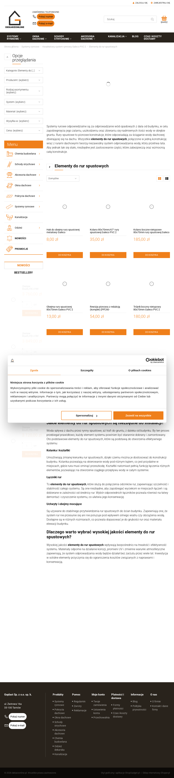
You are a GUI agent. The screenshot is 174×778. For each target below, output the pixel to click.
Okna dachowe (23, 185)
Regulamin (80, 701)
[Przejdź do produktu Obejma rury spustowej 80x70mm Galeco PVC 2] (65, 284)
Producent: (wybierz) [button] (17, 80)
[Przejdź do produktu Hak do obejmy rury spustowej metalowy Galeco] (65, 206)
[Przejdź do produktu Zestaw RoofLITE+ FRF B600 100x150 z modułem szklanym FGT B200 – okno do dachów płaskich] (31, 334)
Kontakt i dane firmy (160, 708)
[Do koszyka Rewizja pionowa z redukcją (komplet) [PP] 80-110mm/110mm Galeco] (108, 332)
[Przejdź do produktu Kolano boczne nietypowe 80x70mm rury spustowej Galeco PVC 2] (151, 206)
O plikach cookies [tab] (140, 370)
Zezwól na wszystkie (138, 415)
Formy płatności (118, 707)
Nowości (20, 238)
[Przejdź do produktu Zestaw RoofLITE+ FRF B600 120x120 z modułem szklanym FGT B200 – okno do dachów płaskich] (31, 287)
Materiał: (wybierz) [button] (16, 111)
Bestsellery (23, 272)
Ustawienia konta (99, 711)
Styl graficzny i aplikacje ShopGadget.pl (120, 772)
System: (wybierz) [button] (15, 102)
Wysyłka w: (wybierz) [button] (17, 121)
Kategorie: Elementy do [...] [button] (20, 70)
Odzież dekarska (59, 748)
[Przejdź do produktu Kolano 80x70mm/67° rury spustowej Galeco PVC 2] (108, 206)
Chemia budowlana (25, 153)
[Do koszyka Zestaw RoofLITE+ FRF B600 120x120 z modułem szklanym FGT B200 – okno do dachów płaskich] (31, 313)
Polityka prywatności (139, 708)
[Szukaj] (152, 19)
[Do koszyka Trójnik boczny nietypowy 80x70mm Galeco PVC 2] (151, 332)
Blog (135, 701)
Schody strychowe (25, 164)
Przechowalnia (101, 717)
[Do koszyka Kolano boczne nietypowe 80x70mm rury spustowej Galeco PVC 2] (151, 255)
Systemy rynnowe (24, 206)
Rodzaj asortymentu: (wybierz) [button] (17, 91)
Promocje (21, 248)
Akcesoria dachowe (25, 174)
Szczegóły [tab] (87, 370)
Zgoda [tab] (34, 370)
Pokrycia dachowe (25, 196)
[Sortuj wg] (63, 178)
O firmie (156, 701)
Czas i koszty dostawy (120, 715)
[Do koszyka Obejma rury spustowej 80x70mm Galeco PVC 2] (65, 332)
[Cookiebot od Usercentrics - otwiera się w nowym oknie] (148, 360)
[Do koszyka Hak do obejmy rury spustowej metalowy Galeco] (65, 255)
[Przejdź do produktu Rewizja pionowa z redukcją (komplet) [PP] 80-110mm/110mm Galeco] (108, 284)
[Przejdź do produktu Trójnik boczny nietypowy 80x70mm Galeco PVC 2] (151, 284)
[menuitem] (17, 37)
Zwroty (78, 706)
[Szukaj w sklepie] (126, 19)
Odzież (18, 227)
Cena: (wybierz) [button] (14, 130)
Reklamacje (80, 710)
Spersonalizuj (86, 415)
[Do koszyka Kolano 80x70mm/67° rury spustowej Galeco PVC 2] (108, 255)
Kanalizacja (21, 217)
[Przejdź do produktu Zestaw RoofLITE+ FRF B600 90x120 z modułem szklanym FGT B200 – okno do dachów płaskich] (31, 428)
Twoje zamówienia (100, 703)
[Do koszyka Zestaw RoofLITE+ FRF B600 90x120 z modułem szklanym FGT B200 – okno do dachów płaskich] (31, 454)
